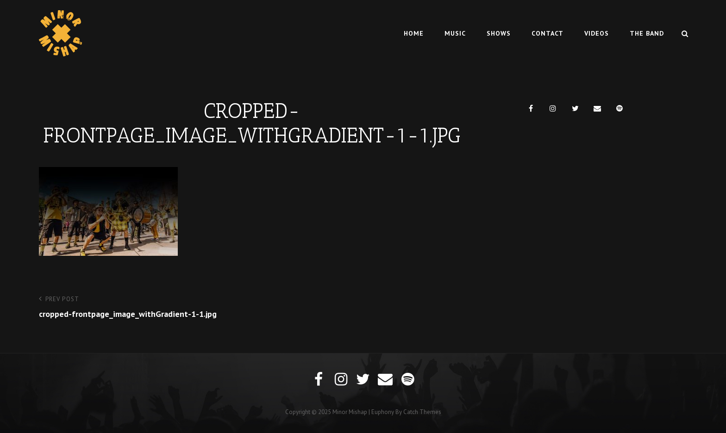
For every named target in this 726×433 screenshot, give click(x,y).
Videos (596, 33)
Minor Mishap (349, 412)
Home (414, 33)
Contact (547, 33)
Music (455, 33)
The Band (647, 33)
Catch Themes (422, 412)
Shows (499, 33)
